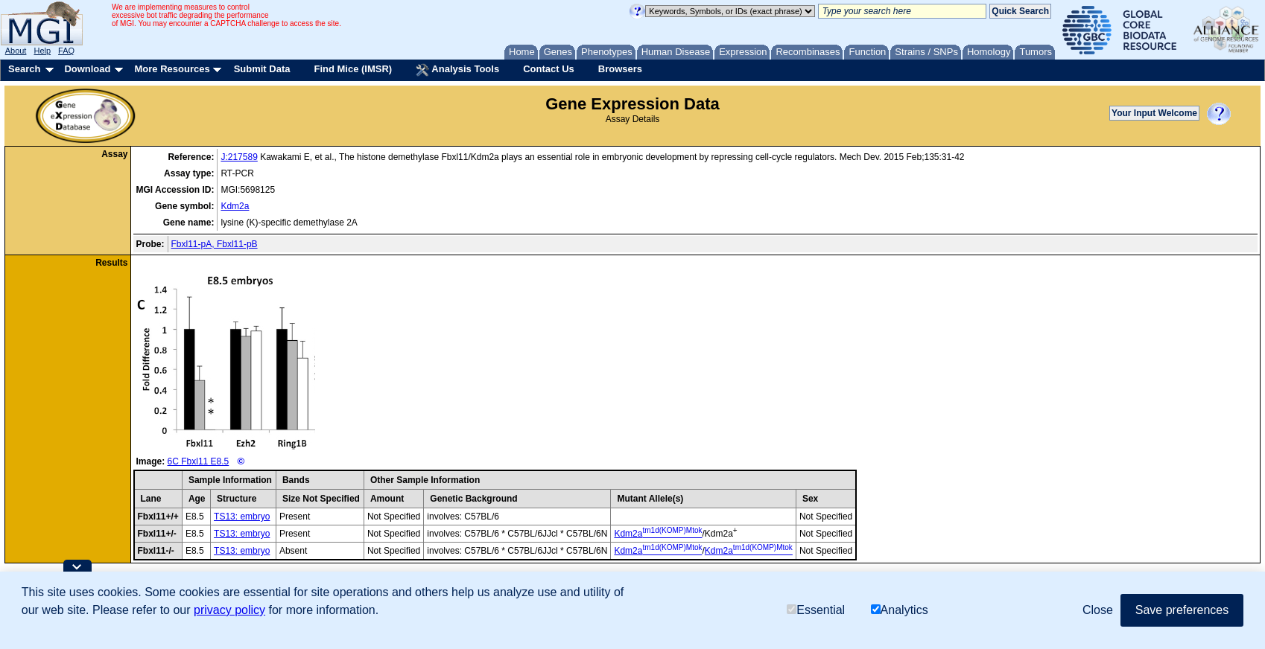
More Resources (171, 68)
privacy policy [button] (229, 610)
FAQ (66, 50)
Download (87, 68)
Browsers (620, 68)
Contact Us (548, 68)
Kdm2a (235, 206)
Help (42, 50)
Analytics (899, 610)
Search (24, 68)
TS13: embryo (242, 516)
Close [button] (1097, 610)
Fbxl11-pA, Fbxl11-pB (214, 244)
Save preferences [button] (1181, 610)
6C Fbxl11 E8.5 (198, 461)
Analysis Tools (457, 70)
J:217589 (239, 157)
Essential (816, 610)
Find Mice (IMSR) (353, 68)
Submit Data (262, 68)
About (16, 50)
